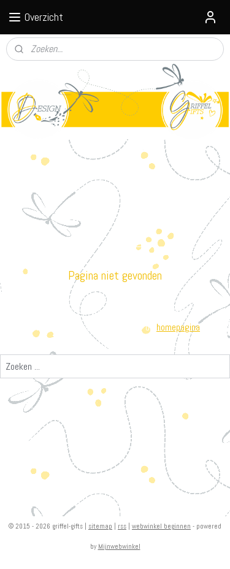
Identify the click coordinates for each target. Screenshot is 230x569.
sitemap (100, 526)
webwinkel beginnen (161, 526)
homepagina (178, 327)
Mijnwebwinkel (119, 546)
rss (122, 526)
